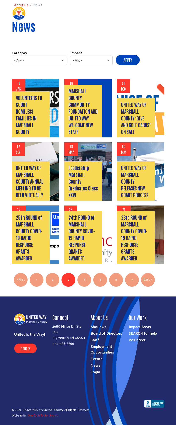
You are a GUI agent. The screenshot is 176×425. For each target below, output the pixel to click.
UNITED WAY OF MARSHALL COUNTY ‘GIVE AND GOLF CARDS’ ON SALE (136, 118)
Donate (25, 348)
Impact (76, 53)
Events (96, 358)
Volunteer (137, 339)
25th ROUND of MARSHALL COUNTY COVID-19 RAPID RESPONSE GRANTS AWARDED (29, 237)
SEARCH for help (143, 333)
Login (95, 371)
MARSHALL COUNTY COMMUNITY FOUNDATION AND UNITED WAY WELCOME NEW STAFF (83, 111)
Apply (127, 60)
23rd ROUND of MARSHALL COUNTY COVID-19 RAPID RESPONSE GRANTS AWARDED (134, 237)
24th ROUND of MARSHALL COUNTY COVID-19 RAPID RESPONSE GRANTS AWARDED (81, 237)
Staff (95, 339)
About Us (98, 326)
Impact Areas (140, 326)
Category (19, 53)
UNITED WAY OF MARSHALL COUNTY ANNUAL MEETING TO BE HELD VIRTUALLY (29, 181)
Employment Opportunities (102, 349)
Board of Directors (106, 333)
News (96, 365)
